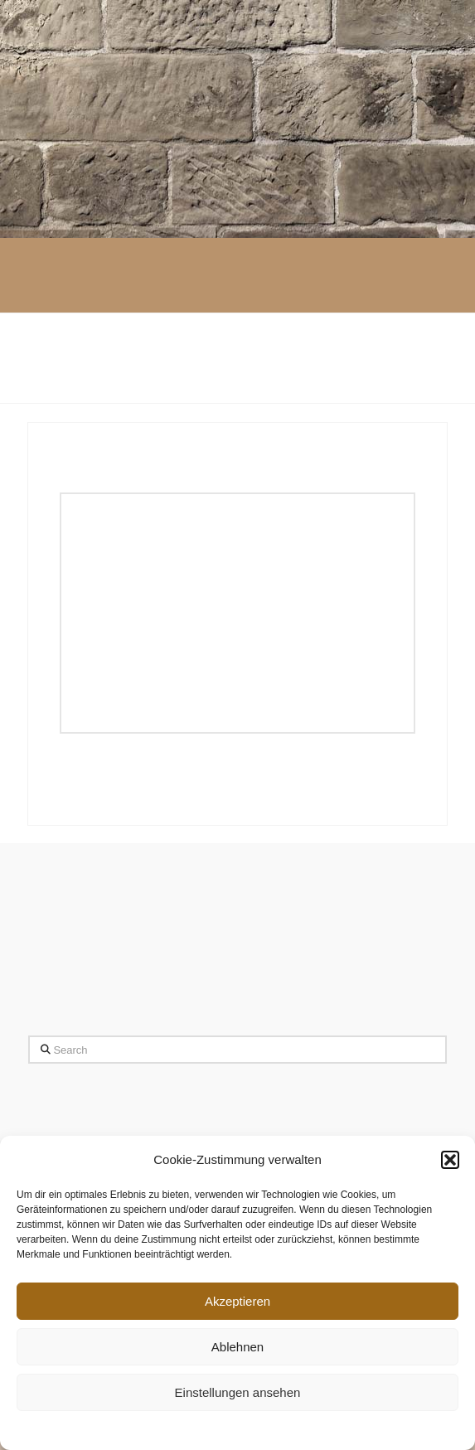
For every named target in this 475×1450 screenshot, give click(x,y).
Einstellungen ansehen (238, 1392)
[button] (450, 1160)
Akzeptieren (237, 1301)
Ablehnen (237, 1347)
